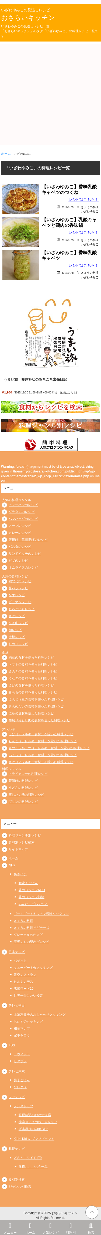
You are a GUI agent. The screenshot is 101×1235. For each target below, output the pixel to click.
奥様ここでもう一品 (33, 1167)
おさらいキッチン (28, 17)
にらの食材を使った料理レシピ (31, 713)
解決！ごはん (28, 883)
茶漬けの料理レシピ (23, 781)
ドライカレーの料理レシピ (28, 774)
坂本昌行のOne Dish (33, 1129)
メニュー (10, 1227)
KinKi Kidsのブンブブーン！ (34, 1139)
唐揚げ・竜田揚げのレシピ (28, 540)
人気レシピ (50, 1227)
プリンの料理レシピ (23, 802)
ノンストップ (23, 1106)
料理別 (71, 1227)
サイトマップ (18, 849)
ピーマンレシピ (20, 602)
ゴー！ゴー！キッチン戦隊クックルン (41, 914)
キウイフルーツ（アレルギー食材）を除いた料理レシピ (49, 748)
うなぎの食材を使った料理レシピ (33, 678)
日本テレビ (17, 952)
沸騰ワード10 (23, 988)
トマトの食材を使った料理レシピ (33, 664)
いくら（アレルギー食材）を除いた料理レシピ (42, 755)
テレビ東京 (17, 1071)
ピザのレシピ (18, 560)
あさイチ (20, 874)
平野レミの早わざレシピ (31, 942)
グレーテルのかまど (28, 935)
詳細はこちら (68, 392)
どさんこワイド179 (28, 1158)
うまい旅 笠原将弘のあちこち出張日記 (35, 379)
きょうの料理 (90, 206)
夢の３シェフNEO (32, 890)
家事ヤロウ (22, 1035)
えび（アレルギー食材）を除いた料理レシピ (41, 734)
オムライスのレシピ (23, 567)
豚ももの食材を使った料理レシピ (33, 692)
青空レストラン (25, 975)
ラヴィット (22, 1054)
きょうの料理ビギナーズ (31, 928)
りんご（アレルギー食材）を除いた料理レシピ (42, 741)
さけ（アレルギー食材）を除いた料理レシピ (41, 762)
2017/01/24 (67, 206)
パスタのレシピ (20, 547)
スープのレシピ (20, 526)
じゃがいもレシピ (21, 609)
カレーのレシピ (20, 533)
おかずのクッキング (28, 1021)
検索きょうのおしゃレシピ (38, 1122)
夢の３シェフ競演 (31, 897)
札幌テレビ (17, 1149)
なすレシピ (17, 595)
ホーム (30, 1227)
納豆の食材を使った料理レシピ (31, 657)
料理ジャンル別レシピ (25, 835)
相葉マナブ (22, 1028)
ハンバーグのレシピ (23, 519)
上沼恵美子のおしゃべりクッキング (39, 1014)
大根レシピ (17, 637)
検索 (91, 1227)
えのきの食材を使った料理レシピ (33, 671)
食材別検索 (17, 1179)
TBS (12, 1045)
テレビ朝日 (17, 1005)
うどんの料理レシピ (23, 788)
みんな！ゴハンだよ (33, 904)
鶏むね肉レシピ (20, 581)
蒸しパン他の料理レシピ (26, 795)
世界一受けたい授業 (28, 995)
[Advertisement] (50, 94)
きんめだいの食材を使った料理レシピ (36, 706)
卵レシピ (15, 630)
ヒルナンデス (23, 982)
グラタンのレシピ (21, 512)
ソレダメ (20, 1087)
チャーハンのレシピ (23, 505)
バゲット (20, 961)
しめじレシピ (18, 644)
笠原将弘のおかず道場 (35, 1115)
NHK (12, 865)
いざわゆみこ (90, 211)
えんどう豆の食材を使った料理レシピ (36, 699)
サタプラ (20, 1061)
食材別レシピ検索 (21, 842)
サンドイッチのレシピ (25, 553)
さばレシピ (17, 616)
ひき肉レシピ (18, 623)
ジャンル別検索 (20, 1186)
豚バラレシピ (18, 588)
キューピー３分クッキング (33, 968)
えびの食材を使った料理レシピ (31, 685)
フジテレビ (17, 1097)
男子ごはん (22, 1080)
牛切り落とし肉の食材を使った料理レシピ (39, 720)
